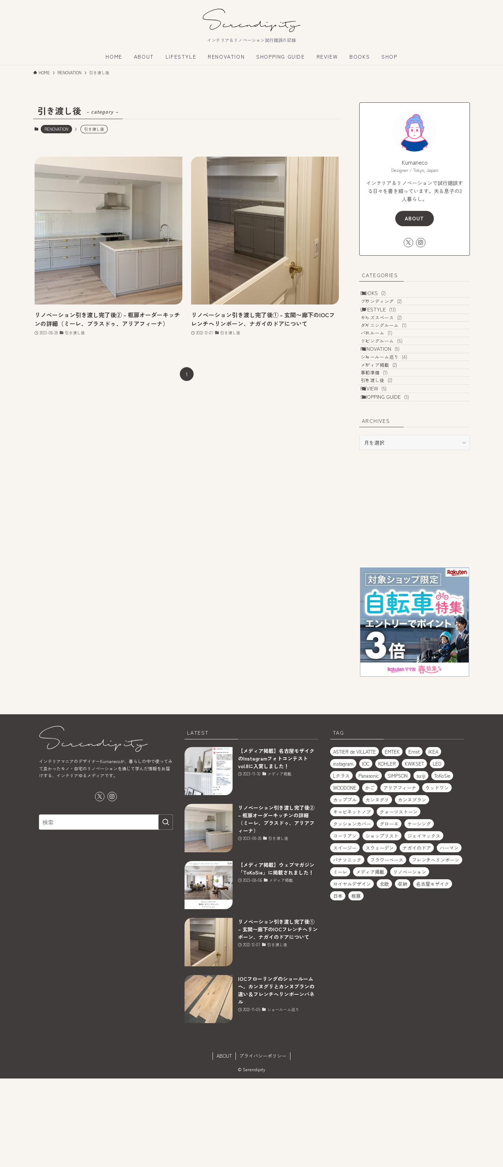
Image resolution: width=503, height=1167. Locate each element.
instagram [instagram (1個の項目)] (343, 852)
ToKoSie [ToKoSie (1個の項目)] (442, 864)
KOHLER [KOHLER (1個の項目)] (387, 852)
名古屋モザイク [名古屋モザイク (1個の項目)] (432, 972)
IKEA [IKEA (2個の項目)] (433, 840)
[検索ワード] (106, 910)
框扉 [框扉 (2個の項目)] (356, 984)
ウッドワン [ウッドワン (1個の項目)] (437, 876)
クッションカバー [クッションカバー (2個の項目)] (352, 912)
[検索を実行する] (165, 910)
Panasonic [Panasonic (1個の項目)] (369, 864)
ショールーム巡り (394, 410)
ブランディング (391, 310)
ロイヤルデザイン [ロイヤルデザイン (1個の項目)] (352, 972)
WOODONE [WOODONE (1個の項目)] (344, 876)
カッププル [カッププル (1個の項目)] (345, 888)
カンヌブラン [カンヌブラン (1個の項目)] (412, 888)
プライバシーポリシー (262, 1144)
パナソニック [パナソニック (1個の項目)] (347, 948)
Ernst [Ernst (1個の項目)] (414, 840)
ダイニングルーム (394, 353)
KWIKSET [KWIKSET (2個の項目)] (414, 852)
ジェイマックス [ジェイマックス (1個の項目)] (423, 924)
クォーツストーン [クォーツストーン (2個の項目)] (398, 900)
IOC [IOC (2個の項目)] (365, 852)
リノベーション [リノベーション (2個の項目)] (409, 960)
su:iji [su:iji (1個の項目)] (420, 864)
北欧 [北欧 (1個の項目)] (384, 972)
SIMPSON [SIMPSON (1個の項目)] (398, 864)
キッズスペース (391, 340)
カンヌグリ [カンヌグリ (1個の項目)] (377, 888)
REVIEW (381, 466)
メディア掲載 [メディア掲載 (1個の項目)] (370, 960)
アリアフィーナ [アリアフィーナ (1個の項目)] (399, 876)
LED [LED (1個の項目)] (437, 852)
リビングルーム (392, 381)
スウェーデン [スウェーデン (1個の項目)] (379, 936)
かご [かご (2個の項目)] (370, 876)
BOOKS (381, 296)
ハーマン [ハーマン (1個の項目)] (449, 936)
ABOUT (414, 218)
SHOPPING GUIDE (392, 482)
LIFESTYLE (386, 325)
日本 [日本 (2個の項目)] (337, 984)
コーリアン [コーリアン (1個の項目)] (345, 924)
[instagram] (420, 242)
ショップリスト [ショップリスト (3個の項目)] (382, 924)
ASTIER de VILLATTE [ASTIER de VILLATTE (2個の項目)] (354, 840)
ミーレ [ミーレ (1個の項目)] (340, 960)
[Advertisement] (414, 597)
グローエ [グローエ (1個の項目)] (389, 912)
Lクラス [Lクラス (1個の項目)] (341, 864)
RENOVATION (56, 129)
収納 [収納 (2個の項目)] (402, 972)
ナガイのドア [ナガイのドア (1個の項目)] (417, 936)
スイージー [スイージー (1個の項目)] (345, 936)
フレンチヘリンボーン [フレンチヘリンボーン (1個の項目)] (435, 948)
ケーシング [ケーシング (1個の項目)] (419, 912)
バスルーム (387, 367)
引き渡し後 (387, 452)
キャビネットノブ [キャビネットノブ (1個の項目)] (352, 900)
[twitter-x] (408, 242)
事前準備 (384, 438)
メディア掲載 (389, 424)
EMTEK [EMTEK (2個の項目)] (392, 840)
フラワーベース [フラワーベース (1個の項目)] (386, 948)
